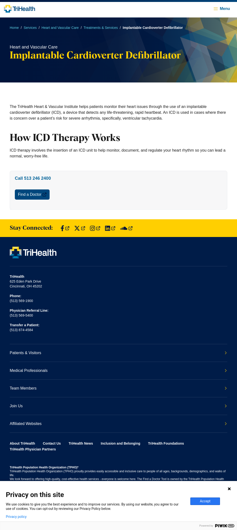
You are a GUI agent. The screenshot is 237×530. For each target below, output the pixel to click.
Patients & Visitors (118, 353)
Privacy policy (16, 517)
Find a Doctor (32, 194)
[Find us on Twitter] (79, 228)
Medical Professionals (118, 370)
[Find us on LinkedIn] (110, 228)
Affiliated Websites (118, 424)
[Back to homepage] (19, 9)
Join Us (118, 406)
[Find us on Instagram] (95, 228)
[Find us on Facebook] (65, 228)
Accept (205, 501)
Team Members (118, 388)
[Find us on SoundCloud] (126, 228)
